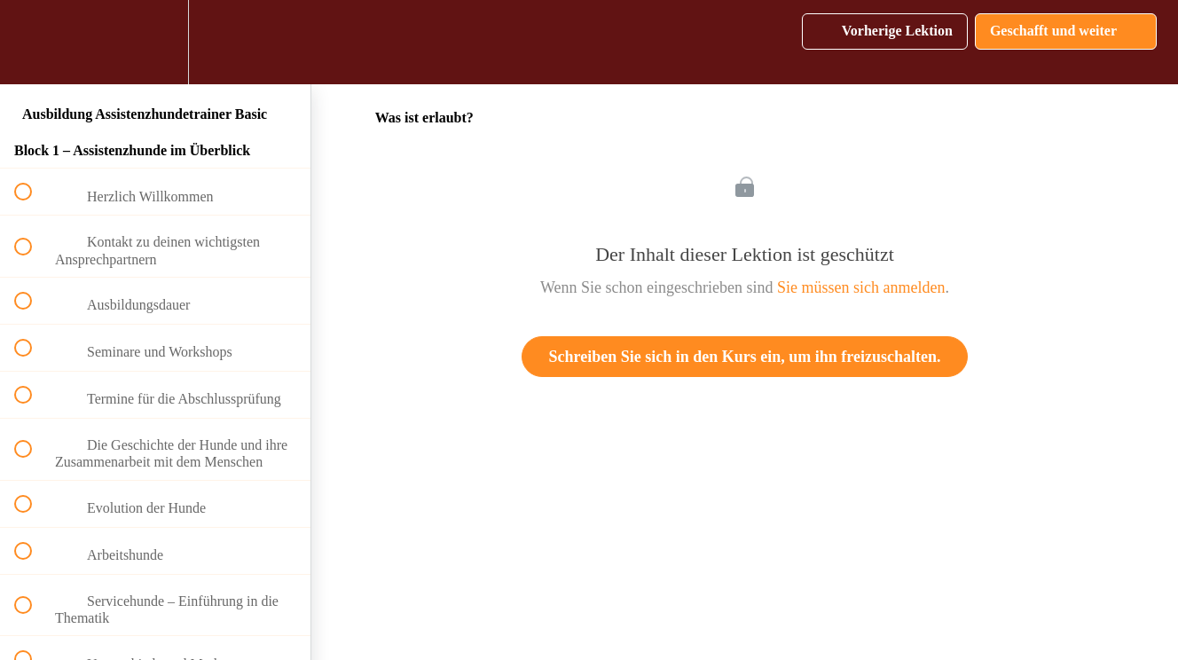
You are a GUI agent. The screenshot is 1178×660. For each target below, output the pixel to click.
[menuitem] (155, 42)
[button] (33, 42)
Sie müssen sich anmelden (861, 287)
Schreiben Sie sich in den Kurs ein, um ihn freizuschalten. (745, 356)
